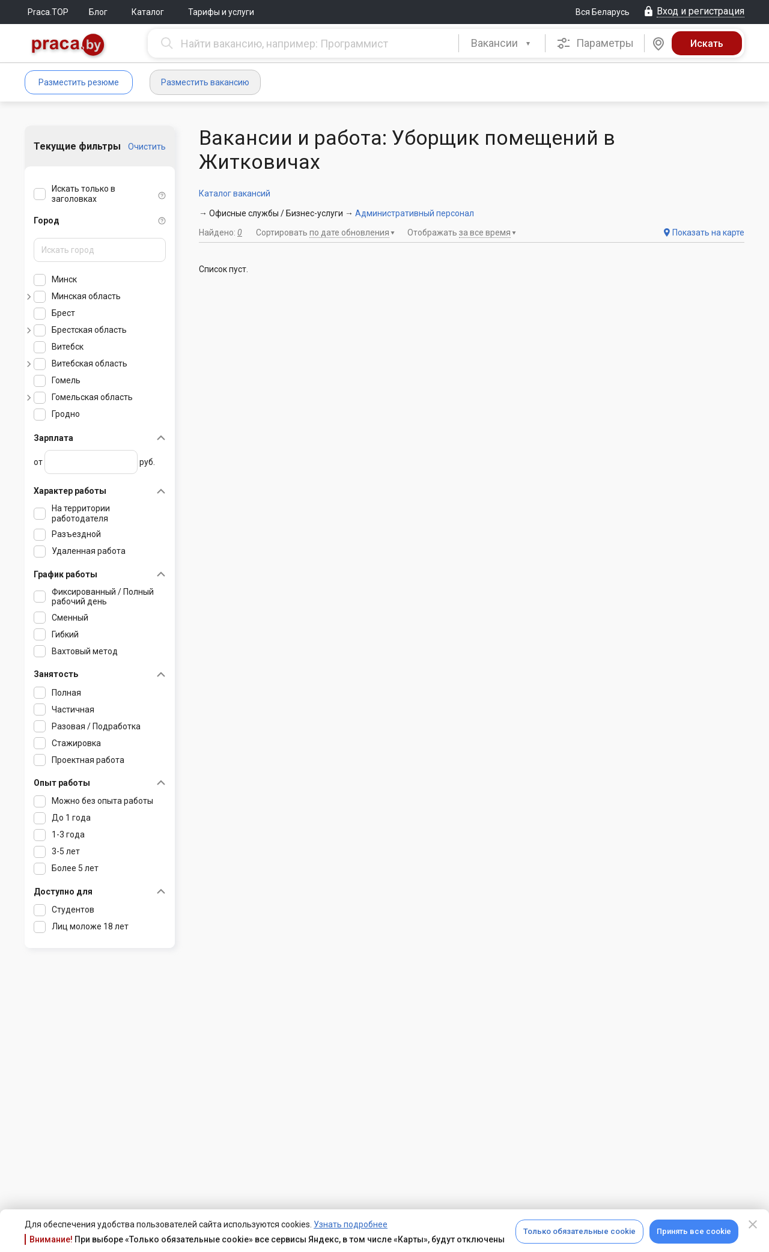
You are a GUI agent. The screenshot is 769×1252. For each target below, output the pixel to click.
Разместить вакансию (205, 82)
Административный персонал (414, 213)
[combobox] (502, 43)
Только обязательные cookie (579, 1231)
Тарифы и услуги (221, 12)
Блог (98, 12)
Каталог (148, 12)
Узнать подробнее (351, 1224)
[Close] (753, 1224)
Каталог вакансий (234, 193)
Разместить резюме (78, 82)
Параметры (595, 43)
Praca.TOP (48, 12)
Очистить (147, 146)
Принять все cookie (694, 1231)
